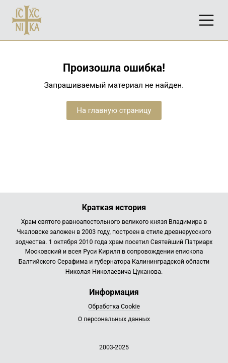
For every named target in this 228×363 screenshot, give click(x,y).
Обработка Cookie (114, 306)
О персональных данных (114, 319)
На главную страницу (114, 110)
